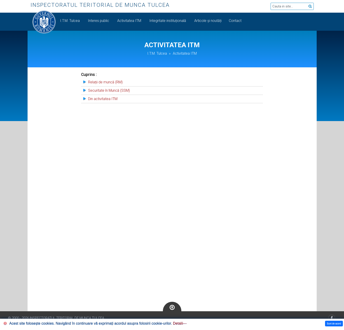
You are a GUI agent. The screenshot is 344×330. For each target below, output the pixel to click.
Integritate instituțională (168, 21)
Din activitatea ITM (102, 99)
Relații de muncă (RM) (105, 82)
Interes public (99, 21)
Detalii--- (180, 323)
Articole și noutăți (208, 21)
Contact (235, 21)
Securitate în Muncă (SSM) (109, 90)
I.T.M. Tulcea (70, 21)
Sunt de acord (334, 323)
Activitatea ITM (129, 21)
